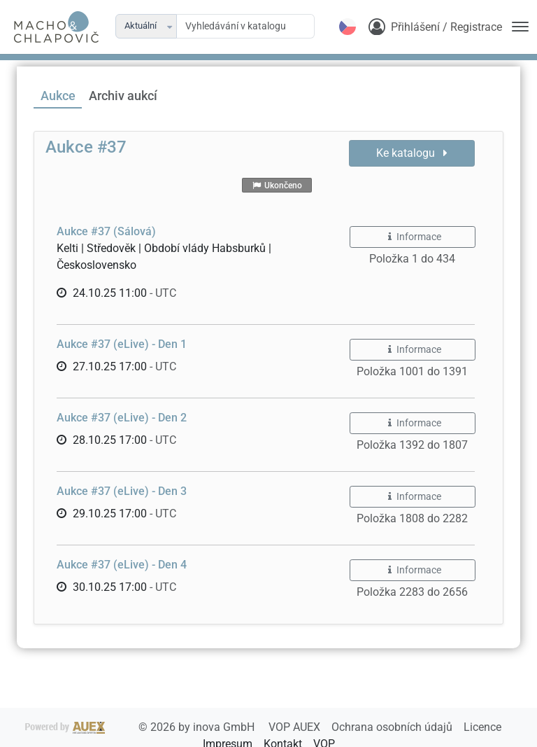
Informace (412, 236)
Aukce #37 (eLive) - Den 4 (122, 564)
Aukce (58, 96)
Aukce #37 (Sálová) (106, 231)
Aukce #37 (86, 147)
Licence (482, 727)
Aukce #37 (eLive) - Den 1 (122, 344)
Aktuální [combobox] (140, 25)
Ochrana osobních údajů (393, 727)
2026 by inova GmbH (141, 727)
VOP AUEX (295, 727)
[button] (170, 26)
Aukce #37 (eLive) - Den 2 (122, 417)
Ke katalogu (412, 153)
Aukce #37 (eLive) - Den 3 (122, 491)
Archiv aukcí (123, 96)
